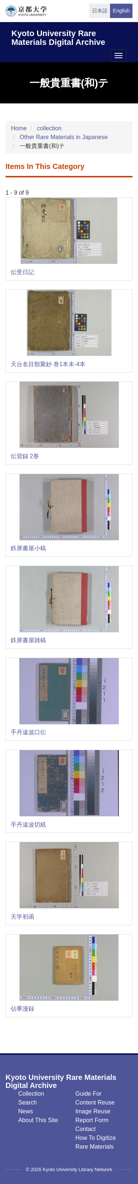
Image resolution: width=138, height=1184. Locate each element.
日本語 (99, 11)
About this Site (38, 1120)
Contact (85, 1129)
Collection (31, 1094)
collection (49, 128)
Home (19, 128)
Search (27, 1102)
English (121, 11)
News (25, 1111)
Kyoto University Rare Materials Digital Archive (58, 37)
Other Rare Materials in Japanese (63, 137)
